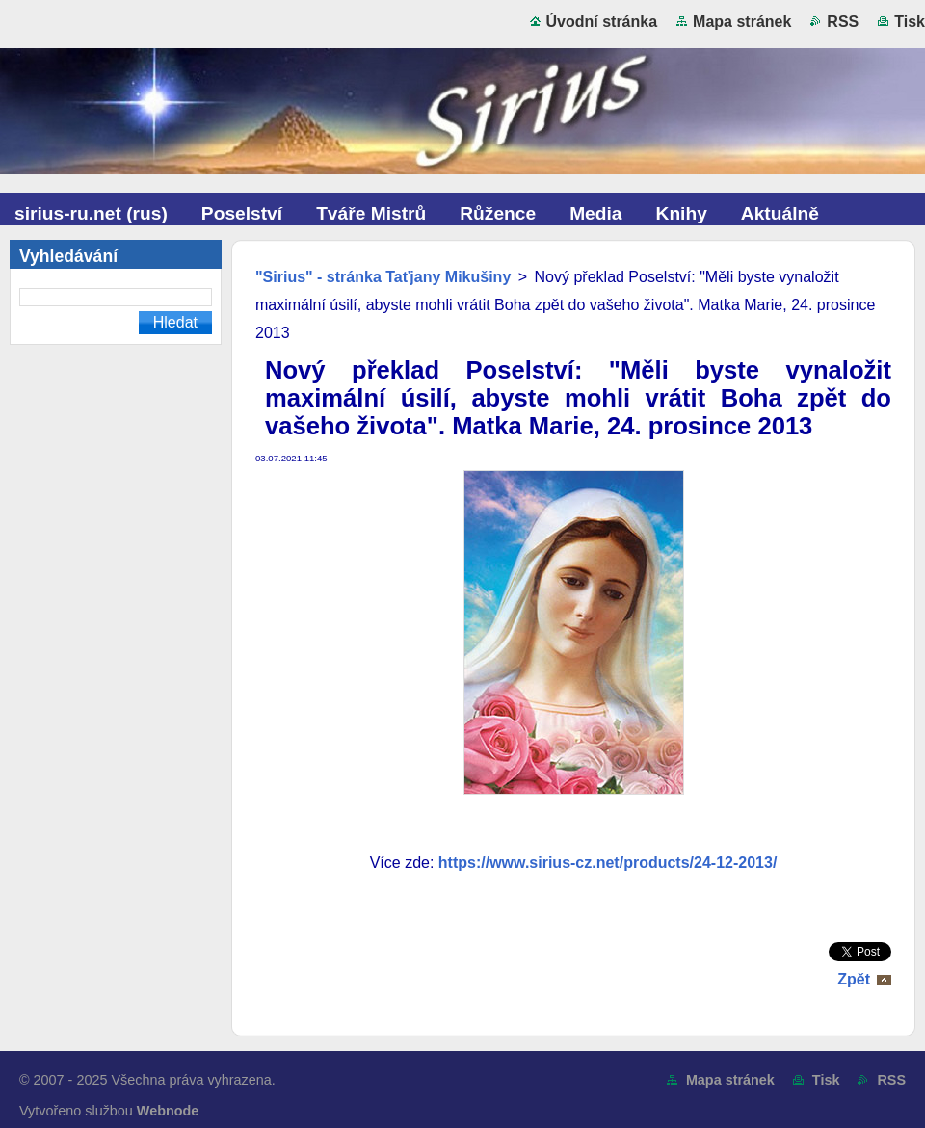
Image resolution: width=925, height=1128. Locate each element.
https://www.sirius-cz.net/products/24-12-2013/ (608, 862)
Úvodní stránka (602, 21)
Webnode (168, 1110)
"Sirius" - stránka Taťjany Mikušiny (383, 277)
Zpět (853, 979)
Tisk (909, 21)
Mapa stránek (742, 21)
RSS (843, 21)
